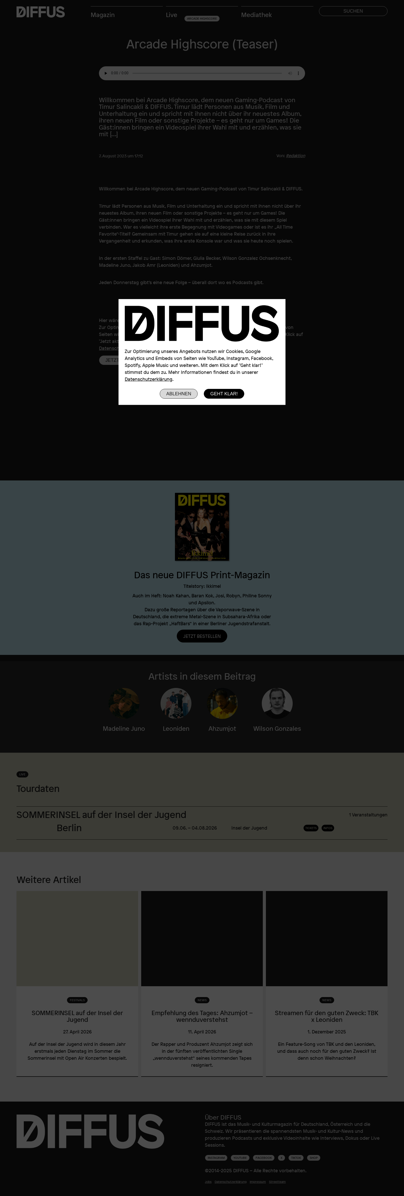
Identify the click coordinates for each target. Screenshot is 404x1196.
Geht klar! (224, 393)
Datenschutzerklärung (148, 379)
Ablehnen (178, 393)
